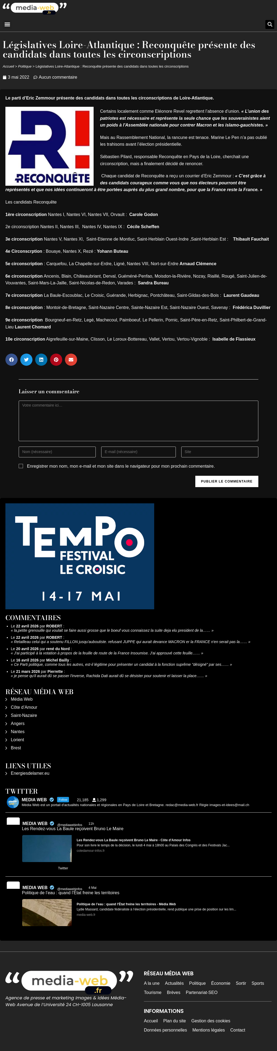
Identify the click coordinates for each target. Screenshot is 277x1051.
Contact (237, 1030)
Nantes (18, 731)
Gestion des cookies (210, 1021)
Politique (25, 66)
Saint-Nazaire (24, 715)
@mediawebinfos (69, 825)
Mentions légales (208, 1030)
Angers (18, 723)
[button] (7, 24)
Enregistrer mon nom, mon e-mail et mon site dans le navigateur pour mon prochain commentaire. (121, 466)
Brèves (173, 992)
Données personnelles (165, 1030)
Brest (16, 748)
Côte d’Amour (24, 707)
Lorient (17, 739)
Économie (220, 983)
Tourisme (152, 992)
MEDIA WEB (35, 823)
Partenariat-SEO (201, 992)
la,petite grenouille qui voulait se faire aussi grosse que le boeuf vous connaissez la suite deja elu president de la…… (112, 630)
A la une (152, 983)
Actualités (174, 983)
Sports (258, 983)
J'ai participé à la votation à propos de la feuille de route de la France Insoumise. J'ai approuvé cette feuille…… (107, 653)
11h (91, 824)
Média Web (22, 699)
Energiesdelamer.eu (30, 773)
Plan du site (174, 1021)
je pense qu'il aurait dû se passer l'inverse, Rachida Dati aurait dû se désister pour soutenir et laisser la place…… (109, 676)
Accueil (8, 66)
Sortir (241, 983)
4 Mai (92, 888)
